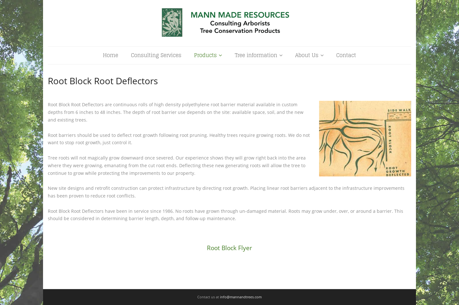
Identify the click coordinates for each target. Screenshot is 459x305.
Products (205, 55)
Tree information (256, 55)
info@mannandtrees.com (241, 296)
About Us (306, 55)
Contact (346, 55)
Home (110, 55)
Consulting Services (156, 55)
